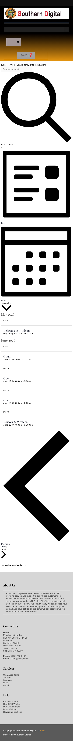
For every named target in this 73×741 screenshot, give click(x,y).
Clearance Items (11, 675)
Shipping (7, 680)
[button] (66, 29)
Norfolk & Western (15, 422)
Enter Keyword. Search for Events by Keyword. (23, 65)
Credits (41, 730)
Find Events (7, 144)
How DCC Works (11, 704)
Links (5, 682)
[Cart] (26, 55)
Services (7, 677)
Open (6, 356)
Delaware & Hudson (16, 330)
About (6, 685)
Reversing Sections (12, 712)
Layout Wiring (10, 709)
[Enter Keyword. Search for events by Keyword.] (16, 69)
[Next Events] (3, 553)
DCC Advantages (11, 707)
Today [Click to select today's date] (4, 546)
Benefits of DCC (11, 701)
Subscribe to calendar (12, 565)
